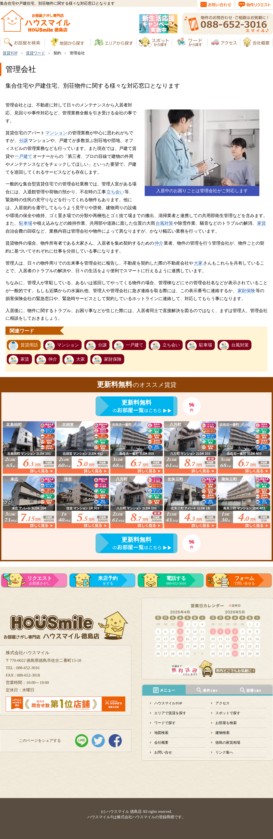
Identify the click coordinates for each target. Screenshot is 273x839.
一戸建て (23, 156)
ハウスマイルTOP (168, 703)
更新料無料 (136, 402)
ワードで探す (165, 723)
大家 (198, 263)
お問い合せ (163, 752)
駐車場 (25, 223)
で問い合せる (244, 580)
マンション (56, 133)
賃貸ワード (35, 53)
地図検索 (161, 733)
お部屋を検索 (226, 723)
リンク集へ (224, 752)
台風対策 (164, 223)
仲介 (159, 243)
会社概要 (161, 742)
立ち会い (115, 191)
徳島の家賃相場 (227, 742)
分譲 (23, 140)
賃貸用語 (29, 345)
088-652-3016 (176, 580)
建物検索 (222, 733)
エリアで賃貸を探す (170, 713)
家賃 (261, 223)
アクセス (222, 703)
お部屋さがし (39, 580)
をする (108, 580)
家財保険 (246, 290)
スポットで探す (227, 713)
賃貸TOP (10, 53)
